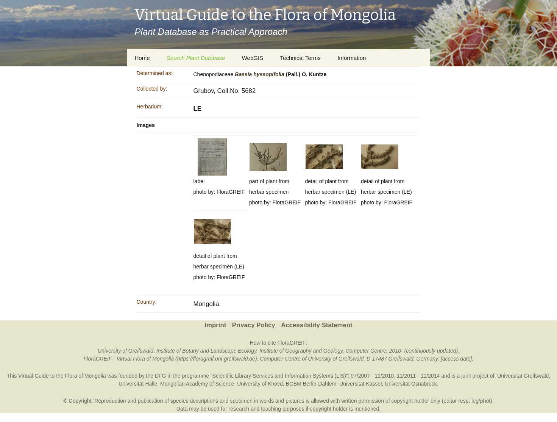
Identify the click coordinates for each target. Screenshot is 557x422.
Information (351, 58)
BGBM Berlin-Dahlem (311, 384)
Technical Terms (300, 58)
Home (142, 58)
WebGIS (252, 58)
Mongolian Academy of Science (197, 384)
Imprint (215, 325)
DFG (160, 376)
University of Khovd (260, 384)
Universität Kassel (360, 384)
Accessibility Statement (316, 325)
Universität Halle (138, 384)
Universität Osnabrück (411, 384)
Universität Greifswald (523, 376)
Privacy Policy (253, 325)
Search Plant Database (196, 58)
